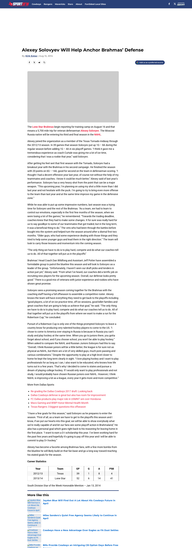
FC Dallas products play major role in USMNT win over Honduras (66, 399)
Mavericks (60, 4)
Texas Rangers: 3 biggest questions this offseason (58, 406)
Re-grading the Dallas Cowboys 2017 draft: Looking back (61, 391)
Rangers (48, 4)
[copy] (44, 62)
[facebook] (169, 4)
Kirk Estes (31, 56)
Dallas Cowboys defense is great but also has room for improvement (68, 395)
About (79, 4)
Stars (70, 4)
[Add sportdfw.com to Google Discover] (150, 62)
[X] (175, 4)
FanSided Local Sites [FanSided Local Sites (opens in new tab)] (95, 4)
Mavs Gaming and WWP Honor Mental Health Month (59, 402)
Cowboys (36, 4)
